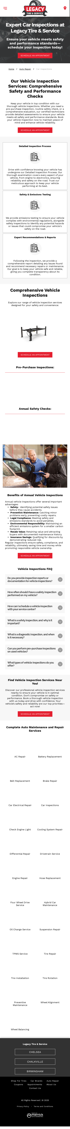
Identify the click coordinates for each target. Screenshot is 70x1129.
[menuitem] (18, 1081)
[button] (5, 8)
